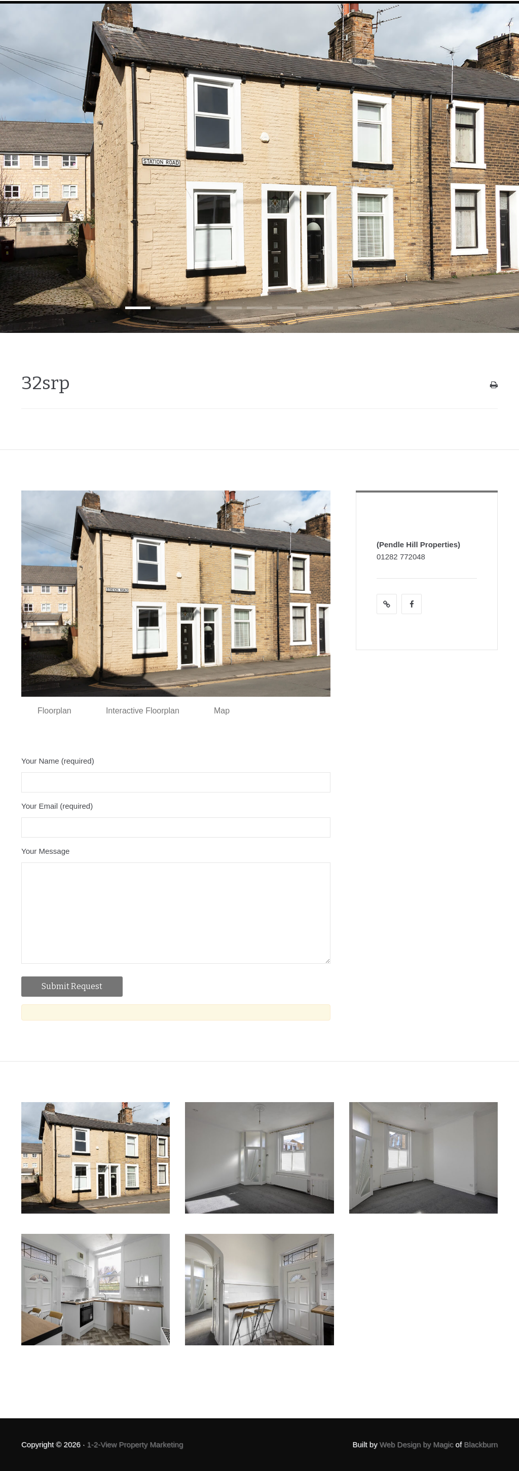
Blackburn (481, 1444)
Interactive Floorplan (142, 710)
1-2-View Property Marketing (135, 1444)
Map (222, 710)
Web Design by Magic (417, 1444)
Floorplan (54, 710)
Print (494, 387)
